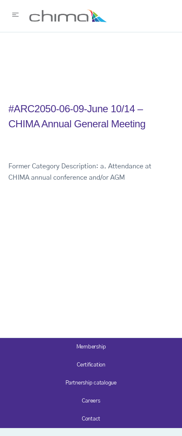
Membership (91, 347)
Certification (91, 365)
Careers (91, 401)
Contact (91, 419)
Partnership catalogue (91, 383)
